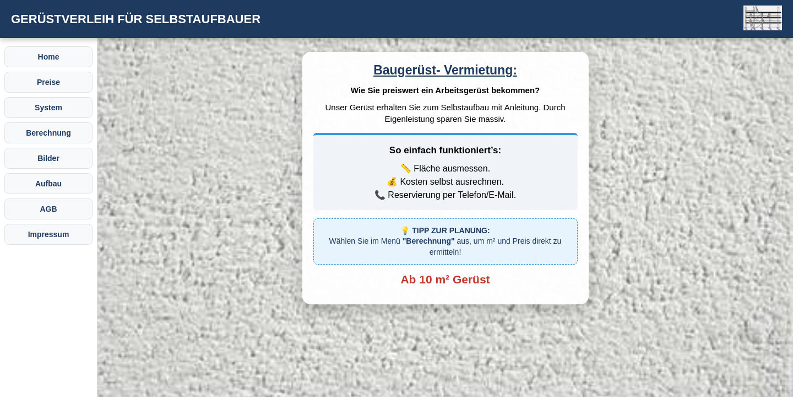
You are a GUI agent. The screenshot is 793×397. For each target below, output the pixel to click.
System (48, 107)
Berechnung (48, 132)
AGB (48, 209)
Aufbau (48, 183)
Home (48, 56)
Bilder (48, 158)
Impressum (48, 234)
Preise (48, 82)
